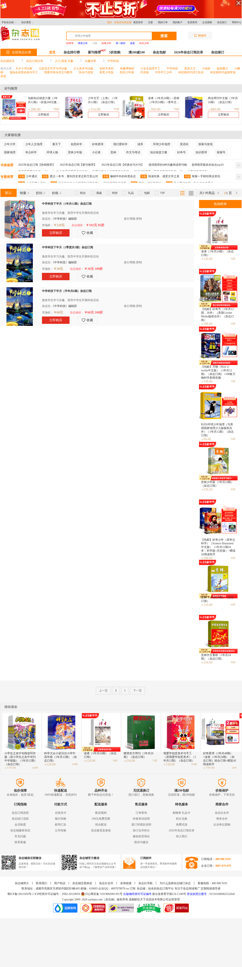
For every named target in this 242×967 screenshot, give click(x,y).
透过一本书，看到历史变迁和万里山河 (70, 176)
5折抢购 (114, 52)
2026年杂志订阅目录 (188, 52)
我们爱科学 (120, 144)
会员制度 (20, 824)
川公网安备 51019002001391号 (102, 894)
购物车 (200, 35)
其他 (3, 76)
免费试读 (181, 824)
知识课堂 (27, 22)
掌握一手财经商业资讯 (202, 176)
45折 (234, 767)
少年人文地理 (33, 144)
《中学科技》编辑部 (64, 218)
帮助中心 (237, 22)
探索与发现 (205, 144)
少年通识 (27, 176)
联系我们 (41, 883)
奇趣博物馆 (127, 68)
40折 (233, 557)
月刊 (139, 218)
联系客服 (20, 842)
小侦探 (206, 68)
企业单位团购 (221, 824)
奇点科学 (31, 152)
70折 (233, 381)
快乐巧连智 (86, 72)
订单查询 (141, 812)
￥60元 (58, 312)
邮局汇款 (60, 824)
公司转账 (60, 830)
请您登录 (138, 22)
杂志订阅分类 (34, 61)
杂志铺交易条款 (82, 883)
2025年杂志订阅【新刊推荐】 (78, 164)
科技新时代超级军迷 (223, 72)
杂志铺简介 (22, 883)
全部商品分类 (18, 52)
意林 (113, 152)
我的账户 (177, 22)
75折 (154, 760)
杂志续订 (222, 22)
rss (127, 888)
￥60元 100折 (93, 312)
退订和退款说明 (141, 824)
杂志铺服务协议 (20, 830)
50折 (176, 109)
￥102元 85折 (95, 225)
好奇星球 (97, 144)
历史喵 (144, 72)
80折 (56, 109)
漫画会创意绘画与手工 (24, 72)
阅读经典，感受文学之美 (159, 176)
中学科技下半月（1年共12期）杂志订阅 (67, 203)
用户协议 (59, 883)
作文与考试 (133, 152)
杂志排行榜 (72, 52)
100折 (35, 767)
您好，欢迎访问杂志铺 (120, 22)
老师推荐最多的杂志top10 (208, 164)
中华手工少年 (163, 72)
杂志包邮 (159, 52)
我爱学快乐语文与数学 (58, 72)
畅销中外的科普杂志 (119, 176)
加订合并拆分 (141, 830)
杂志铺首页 (7, 61)
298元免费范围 (101, 818)
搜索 (164, 36)
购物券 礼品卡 (182, 812)
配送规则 (101, 812)
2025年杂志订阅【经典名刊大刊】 (122, 164)
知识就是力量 (158, 152)
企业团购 (207, 22)
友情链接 (126, 883)
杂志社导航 (145, 883)
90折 (233, 489)
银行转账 (60, 818)
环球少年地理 (161, 144)
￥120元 (59, 225)
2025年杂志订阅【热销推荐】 (36, 164)
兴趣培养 (90, 61)
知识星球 (201, 152)
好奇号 (181, 152)
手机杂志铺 (8, 22)
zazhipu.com (95, 899)
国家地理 (9, 152)
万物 (94, 43)
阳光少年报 (127, 72)
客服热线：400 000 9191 (212, 883)
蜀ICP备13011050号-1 (20, 894)
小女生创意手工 (150, 68)
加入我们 (181, 836)
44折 (233, 323)
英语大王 (190, 68)
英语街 (184, 144)
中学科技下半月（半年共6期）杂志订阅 (67, 291)
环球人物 (52, 152)
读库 (140, 144)
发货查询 (192, 22)
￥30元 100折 (93, 268)
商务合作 (222, 818)
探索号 (221, 152)
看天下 (56, 144)
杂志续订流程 (20, 818)
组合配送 (101, 824)
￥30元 (58, 268)
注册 (150, 22)
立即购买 (43, 114)
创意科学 (76, 144)
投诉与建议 (141, 842)
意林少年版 (75, 152)
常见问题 (20, 836)
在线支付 (60, 812)
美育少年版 (106, 72)
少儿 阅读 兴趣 (64, 61)
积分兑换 (181, 818)
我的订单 (163, 22)
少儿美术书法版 (83, 68)
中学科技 (113, 61)
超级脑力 (222, 68)
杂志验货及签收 (101, 830)
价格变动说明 (141, 818)
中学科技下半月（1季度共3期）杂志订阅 (67, 247)
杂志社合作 (222, 812)
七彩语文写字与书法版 (53, 68)
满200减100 (136, 52)
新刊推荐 (94, 52)
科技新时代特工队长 (191, 72)
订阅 (132, 888)
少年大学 (9, 144)
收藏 (87, 233)
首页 (52, 52)
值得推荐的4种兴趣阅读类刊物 (168, 164)
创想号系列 (107, 68)
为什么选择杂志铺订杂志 (175, 883)
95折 (116, 109)
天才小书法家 (23, 68)
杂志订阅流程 (20, 812)
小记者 (96, 152)
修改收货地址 (141, 836)
